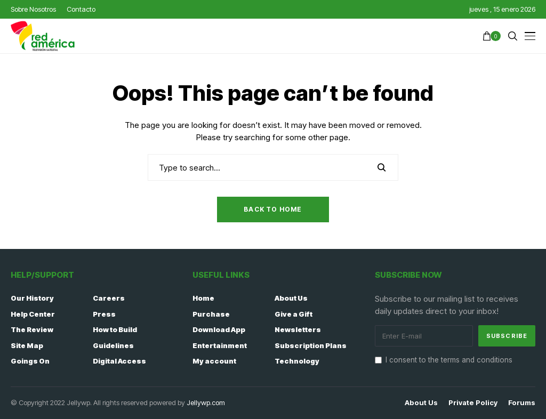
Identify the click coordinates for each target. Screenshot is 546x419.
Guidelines (113, 345)
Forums (521, 403)
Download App (218, 329)
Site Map (27, 345)
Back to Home (273, 209)
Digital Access (119, 361)
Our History (32, 298)
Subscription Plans (311, 345)
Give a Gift (293, 314)
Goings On (30, 361)
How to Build (115, 329)
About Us (291, 298)
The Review (32, 329)
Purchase (211, 314)
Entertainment (219, 345)
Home (203, 298)
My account (214, 361)
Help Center (33, 314)
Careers (109, 298)
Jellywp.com (206, 402)
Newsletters (298, 329)
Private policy (472, 403)
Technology (297, 361)
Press (104, 314)
